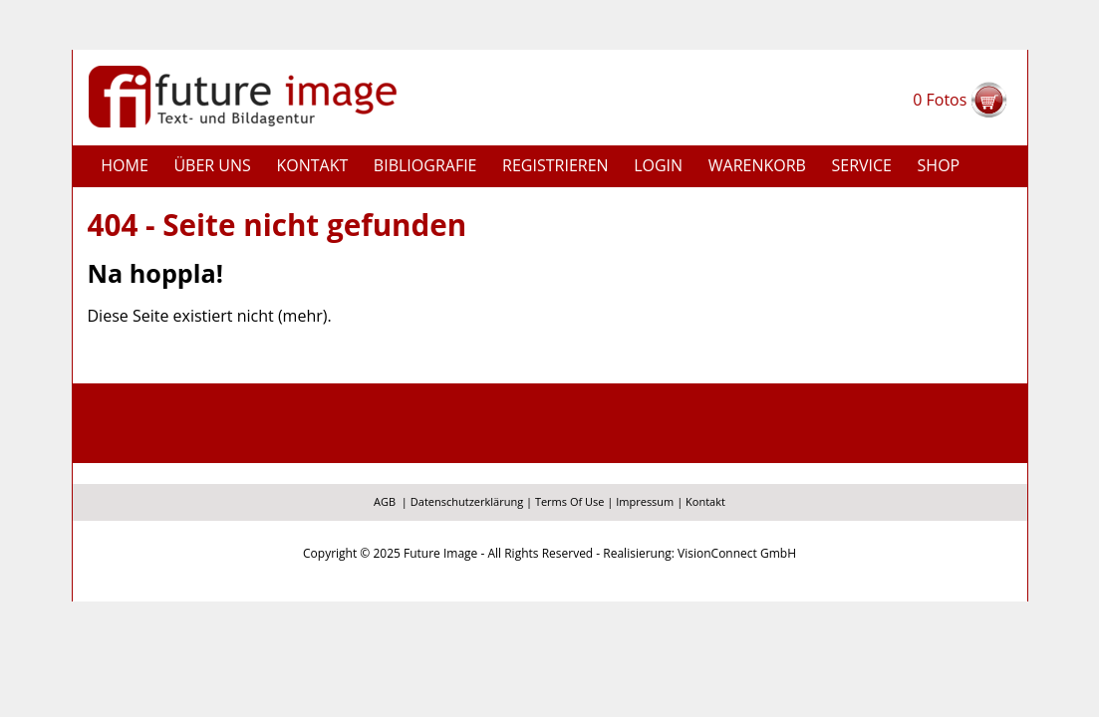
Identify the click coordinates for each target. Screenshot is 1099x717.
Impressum (645, 501)
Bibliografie (425, 165)
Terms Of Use (570, 501)
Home (124, 165)
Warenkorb (757, 165)
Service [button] (861, 165)
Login (658, 165)
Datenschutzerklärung (467, 501)
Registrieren (555, 165)
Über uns (211, 165)
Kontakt (312, 165)
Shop (939, 165)
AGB (385, 501)
